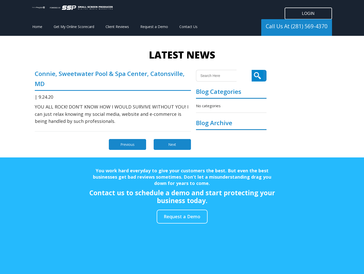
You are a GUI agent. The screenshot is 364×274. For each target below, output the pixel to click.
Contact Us (188, 26)
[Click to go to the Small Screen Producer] (81, 8)
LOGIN (308, 13)
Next (172, 144)
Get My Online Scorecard (74, 26)
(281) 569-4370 (309, 26)
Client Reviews (117, 26)
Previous (127, 144)
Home (37, 26)
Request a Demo (154, 26)
